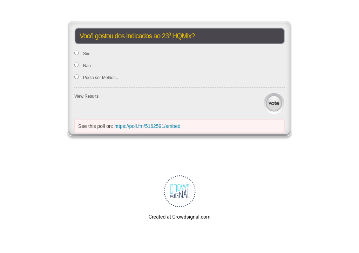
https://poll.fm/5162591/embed (148, 126)
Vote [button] (274, 103)
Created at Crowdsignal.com (179, 217)
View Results (86, 96)
